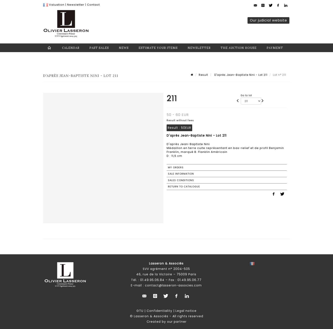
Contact (93, 5)
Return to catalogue (184, 186)
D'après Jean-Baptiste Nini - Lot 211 (240, 75)
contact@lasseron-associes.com (173, 285)
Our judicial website (268, 20)
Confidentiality (159, 311)
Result (203, 75)
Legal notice (186, 311)
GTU (139, 311)
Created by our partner (167, 321)
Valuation (56, 5)
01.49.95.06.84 (152, 280)
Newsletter (75, 5)
